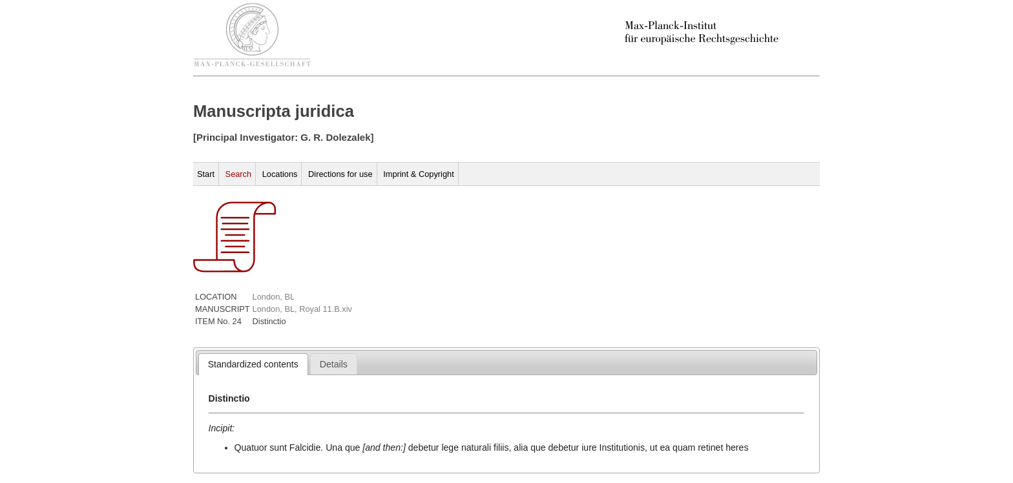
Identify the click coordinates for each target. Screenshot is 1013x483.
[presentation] (253, 364)
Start (205, 174)
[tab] (253, 364)
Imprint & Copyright (418, 174)
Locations (280, 174)
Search (238, 174)
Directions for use (340, 174)
